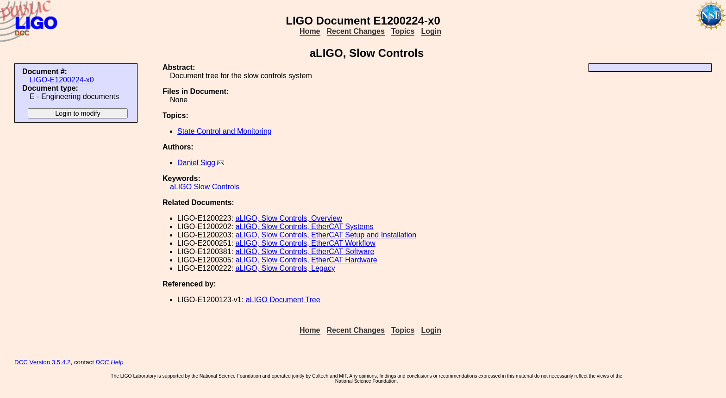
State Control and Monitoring (224, 131)
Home (310, 31)
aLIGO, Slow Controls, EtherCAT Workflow (305, 243)
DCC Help (110, 362)
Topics (402, 31)
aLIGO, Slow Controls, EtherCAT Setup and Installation (325, 235)
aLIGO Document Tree (283, 300)
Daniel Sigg (196, 163)
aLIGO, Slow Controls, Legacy (285, 268)
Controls (226, 187)
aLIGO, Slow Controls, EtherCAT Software (304, 251)
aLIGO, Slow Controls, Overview (288, 218)
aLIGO (181, 187)
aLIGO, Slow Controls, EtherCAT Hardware (306, 260)
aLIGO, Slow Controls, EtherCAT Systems (304, 226)
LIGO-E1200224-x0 (62, 80)
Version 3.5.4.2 (50, 362)
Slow (202, 187)
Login (431, 31)
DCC (21, 362)
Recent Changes (356, 31)
